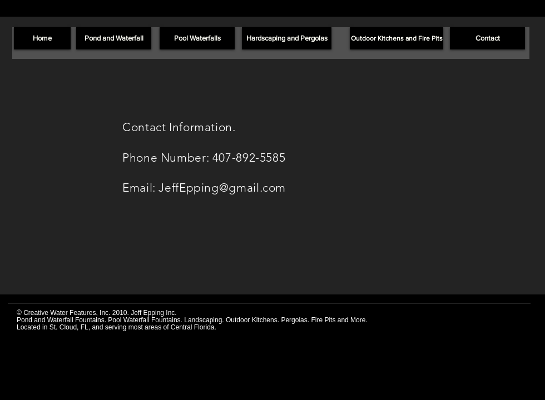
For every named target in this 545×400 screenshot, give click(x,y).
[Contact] (487, 38)
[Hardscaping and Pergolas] (286, 38)
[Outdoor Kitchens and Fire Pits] (396, 38)
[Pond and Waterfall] (113, 38)
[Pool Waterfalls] (197, 38)
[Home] (42, 38)
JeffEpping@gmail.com (222, 187)
